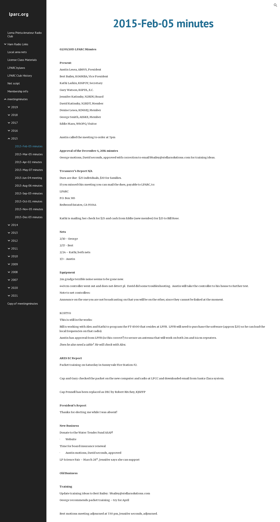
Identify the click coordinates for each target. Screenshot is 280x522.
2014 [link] (14, 225)
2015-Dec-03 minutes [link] (29, 217)
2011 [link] (14, 248)
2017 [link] (14, 122)
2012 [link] (14, 240)
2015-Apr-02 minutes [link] (28, 162)
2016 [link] (14, 130)
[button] (275, 5)
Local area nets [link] (17, 52)
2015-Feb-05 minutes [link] (29, 146)
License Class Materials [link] (22, 60)
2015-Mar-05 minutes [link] (29, 154)
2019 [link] (14, 107)
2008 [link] (14, 272)
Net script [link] (13, 83)
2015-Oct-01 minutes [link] (28, 201)
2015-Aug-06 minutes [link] (29, 185)
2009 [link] (14, 264)
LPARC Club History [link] (19, 75)
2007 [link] (14, 280)
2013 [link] (14, 232)
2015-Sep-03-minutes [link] (29, 193)
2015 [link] (14, 138)
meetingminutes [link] (17, 99)
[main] (163, 23)
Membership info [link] (17, 91)
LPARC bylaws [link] (16, 68)
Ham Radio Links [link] (17, 44)
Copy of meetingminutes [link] (22, 303)
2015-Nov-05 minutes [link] (29, 209)
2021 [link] (14, 295)
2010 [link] (14, 256)
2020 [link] (14, 288)
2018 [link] (14, 115)
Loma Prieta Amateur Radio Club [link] (24, 34)
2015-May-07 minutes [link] (29, 170)
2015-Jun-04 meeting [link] (28, 178)
